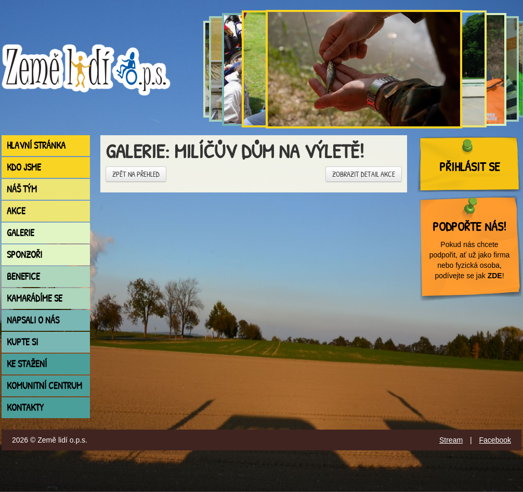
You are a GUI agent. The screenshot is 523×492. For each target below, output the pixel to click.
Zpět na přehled (136, 174)
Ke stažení (27, 363)
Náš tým (22, 189)
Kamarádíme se (34, 298)
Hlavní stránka (36, 145)
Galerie (20, 232)
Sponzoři (24, 254)
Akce (16, 210)
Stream (451, 440)
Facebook (495, 440)
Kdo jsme (24, 167)
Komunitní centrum (44, 385)
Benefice (23, 276)
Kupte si (22, 341)
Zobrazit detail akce (363, 174)
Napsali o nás (33, 320)
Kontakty (25, 407)
